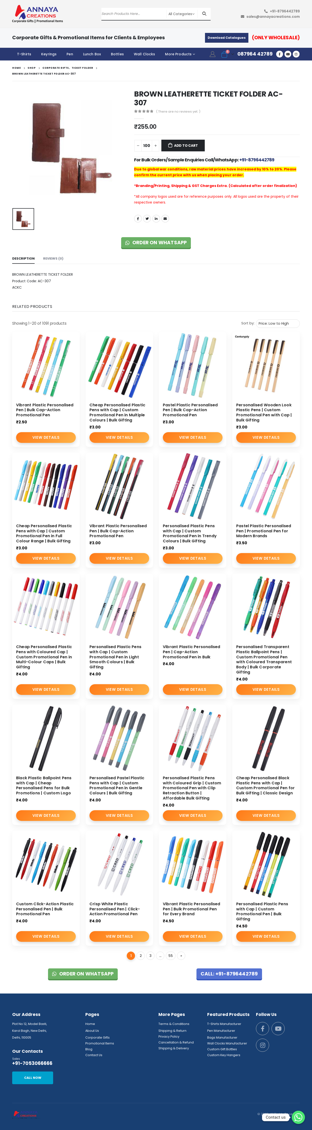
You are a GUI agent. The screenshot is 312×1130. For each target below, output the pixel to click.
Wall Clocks (144, 54)
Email (165, 219)
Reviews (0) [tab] (53, 258)
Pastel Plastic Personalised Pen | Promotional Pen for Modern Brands (263, 531)
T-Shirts (24, 54)
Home (90, 1024)
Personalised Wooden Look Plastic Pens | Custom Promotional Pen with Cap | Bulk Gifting (264, 412)
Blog (88, 1049)
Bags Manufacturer (222, 1037)
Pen (70, 54)
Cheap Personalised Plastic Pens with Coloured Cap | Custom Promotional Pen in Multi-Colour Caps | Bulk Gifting (44, 657)
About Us (92, 1031)
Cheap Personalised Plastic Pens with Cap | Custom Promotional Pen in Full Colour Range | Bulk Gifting (44, 533)
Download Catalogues (227, 38)
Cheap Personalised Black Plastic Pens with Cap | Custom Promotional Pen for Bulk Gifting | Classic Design (265, 785)
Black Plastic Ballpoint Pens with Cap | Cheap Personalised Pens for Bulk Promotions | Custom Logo (44, 785)
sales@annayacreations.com (273, 16)
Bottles (117, 54)
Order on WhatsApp (156, 242)
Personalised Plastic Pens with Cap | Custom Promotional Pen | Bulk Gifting (262, 911)
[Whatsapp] (298, 1117)
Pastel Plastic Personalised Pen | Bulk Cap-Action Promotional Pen (190, 410)
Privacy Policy (168, 1036)
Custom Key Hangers (223, 1055)
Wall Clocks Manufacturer (227, 1043)
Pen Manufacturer (221, 1031)
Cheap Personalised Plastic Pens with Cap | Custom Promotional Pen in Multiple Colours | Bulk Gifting (117, 412)
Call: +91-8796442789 (229, 973)
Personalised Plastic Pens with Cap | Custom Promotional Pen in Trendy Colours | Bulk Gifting (190, 533)
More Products (178, 54)
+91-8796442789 (285, 11)
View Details (45, 437)
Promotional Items (99, 1043)
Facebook (138, 219)
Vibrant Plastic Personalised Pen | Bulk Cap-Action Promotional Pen (45, 410)
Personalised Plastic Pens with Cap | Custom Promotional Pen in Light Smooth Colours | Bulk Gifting (115, 657)
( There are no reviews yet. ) (178, 111)
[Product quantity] (146, 146)
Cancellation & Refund (176, 1042)
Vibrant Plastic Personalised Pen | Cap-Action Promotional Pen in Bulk (191, 652)
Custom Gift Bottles (222, 1049)
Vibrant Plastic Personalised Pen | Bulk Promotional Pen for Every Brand (191, 909)
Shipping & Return (172, 1031)
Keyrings (49, 54)
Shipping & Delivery (173, 1048)
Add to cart (186, 145)
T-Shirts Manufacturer (224, 1024)
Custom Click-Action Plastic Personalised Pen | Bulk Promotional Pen (45, 909)
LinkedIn (156, 219)
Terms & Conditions (173, 1024)
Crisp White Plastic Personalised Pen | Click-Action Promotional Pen (114, 909)
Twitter (147, 219)
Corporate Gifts (97, 1037)
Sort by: (247, 323)
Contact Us (93, 1055)
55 (170, 955)
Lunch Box (92, 54)
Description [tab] (23, 258)
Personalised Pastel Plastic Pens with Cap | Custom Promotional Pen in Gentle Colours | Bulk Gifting (116, 785)
